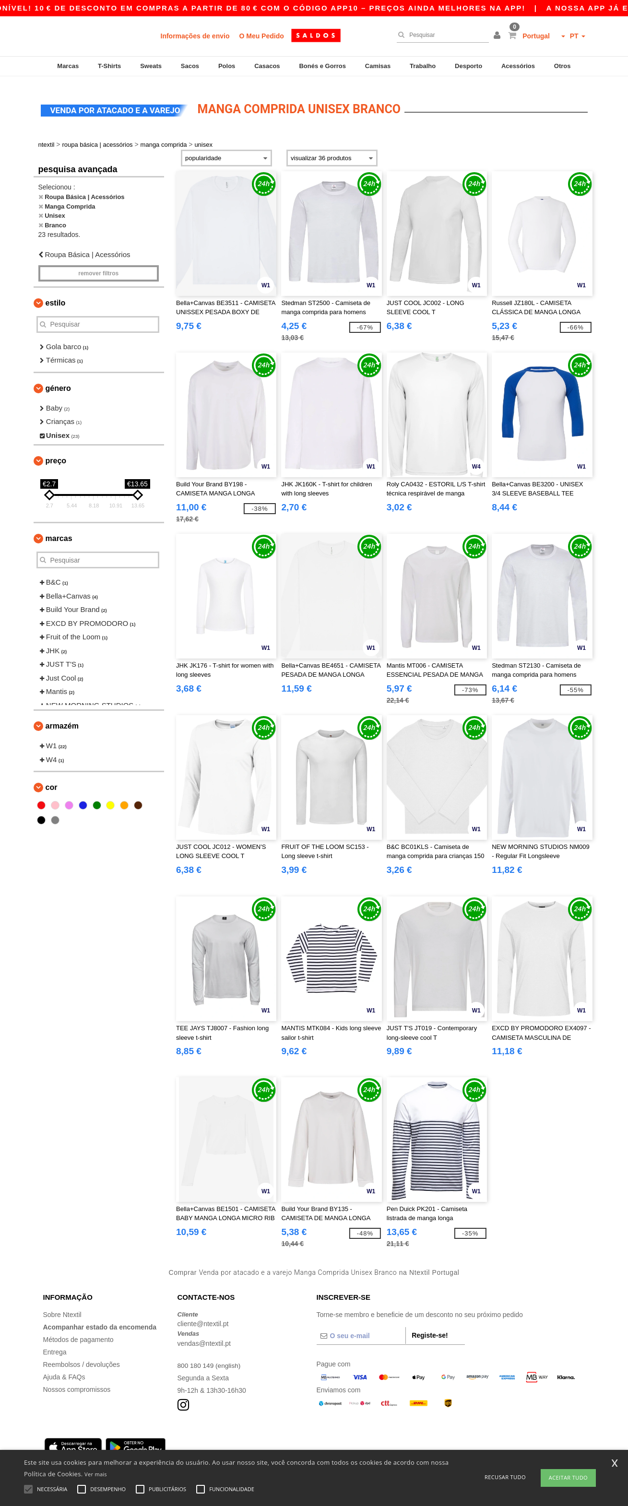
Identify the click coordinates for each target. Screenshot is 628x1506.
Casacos (267, 66)
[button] (498, 36)
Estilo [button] (56, 296)
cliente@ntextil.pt (203, 1317)
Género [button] (58, 381)
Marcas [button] (59, 532)
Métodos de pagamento (78, 1332)
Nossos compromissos (77, 1382)
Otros (562, 66)
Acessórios (518, 66)
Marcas (68, 66)
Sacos (190, 66)
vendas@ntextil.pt (204, 1336)
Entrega (55, 1345)
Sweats (151, 66)
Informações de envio (195, 36)
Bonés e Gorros (322, 66)
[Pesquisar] (440, 35)
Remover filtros (98, 266)
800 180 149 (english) (210, 1358)
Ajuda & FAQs (64, 1370)
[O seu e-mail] (361, 1328)
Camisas (378, 66)
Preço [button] (56, 454)
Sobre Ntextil (62, 1307)
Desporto (468, 66)
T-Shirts (109, 66)
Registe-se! (430, 1328)
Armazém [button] (62, 719)
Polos (226, 66)
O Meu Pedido (261, 36)
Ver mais (95, 1474)
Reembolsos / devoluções (81, 1357)
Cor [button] (52, 781)
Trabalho (423, 66)
